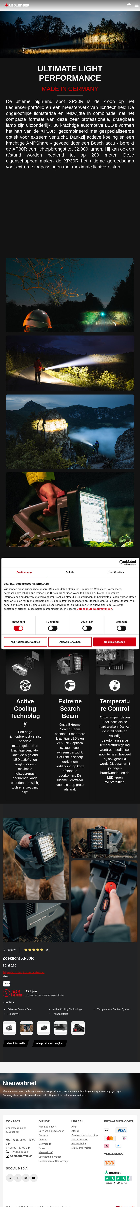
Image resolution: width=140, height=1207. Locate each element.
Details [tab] (70, 572)
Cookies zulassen (114, 641)
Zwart (6, 983)
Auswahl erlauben (69, 641)
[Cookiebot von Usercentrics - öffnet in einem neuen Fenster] (121, 562)
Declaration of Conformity (53, 1161)
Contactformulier (21, 1156)
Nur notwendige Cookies (25, 641)
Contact (43, 1139)
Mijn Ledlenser (47, 1127)
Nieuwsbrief (46, 1152)
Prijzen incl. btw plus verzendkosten (23, 972)
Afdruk (75, 1131)
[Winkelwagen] (129, 5)
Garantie (43, 1135)
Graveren (44, 1148)
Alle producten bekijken (49, 1043)
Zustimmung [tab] (24, 572)
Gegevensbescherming (84, 1135)
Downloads (45, 1144)
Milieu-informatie (81, 1148)
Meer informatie (16, 1043)
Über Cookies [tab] (116, 572)
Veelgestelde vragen (50, 1157)
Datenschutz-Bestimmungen (94, 608)
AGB (73, 1127)
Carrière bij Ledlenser (51, 1131)
